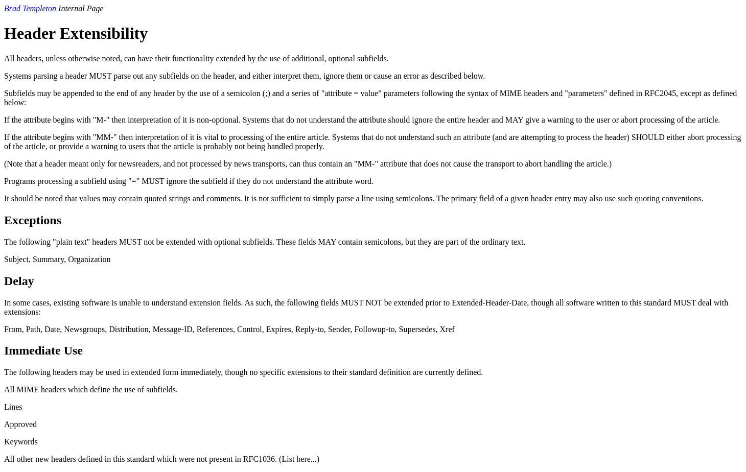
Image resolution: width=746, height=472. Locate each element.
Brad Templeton (30, 8)
